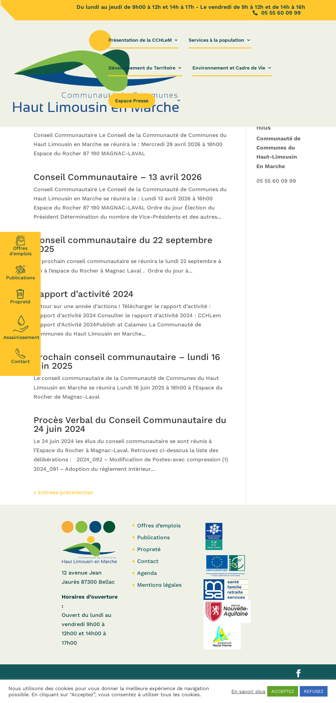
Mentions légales (159, 585)
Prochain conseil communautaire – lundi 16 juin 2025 (127, 361)
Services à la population (216, 40)
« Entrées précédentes (63, 492)
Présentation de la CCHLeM (140, 40)
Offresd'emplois (20, 245)
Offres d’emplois (159, 525)
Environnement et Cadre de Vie (228, 68)
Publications (20, 272)
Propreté (20, 296)
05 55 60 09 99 (276, 181)
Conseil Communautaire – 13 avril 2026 (118, 177)
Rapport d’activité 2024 (83, 294)
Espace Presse (131, 100)
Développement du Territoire (141, 68)
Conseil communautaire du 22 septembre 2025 (123, 244)
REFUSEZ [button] (313, 691)
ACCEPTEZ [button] (282, 691)
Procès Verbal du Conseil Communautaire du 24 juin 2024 (130, 424)
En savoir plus (248, 691)
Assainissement (21, 326)
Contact (20, 356)
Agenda (147, 573)
